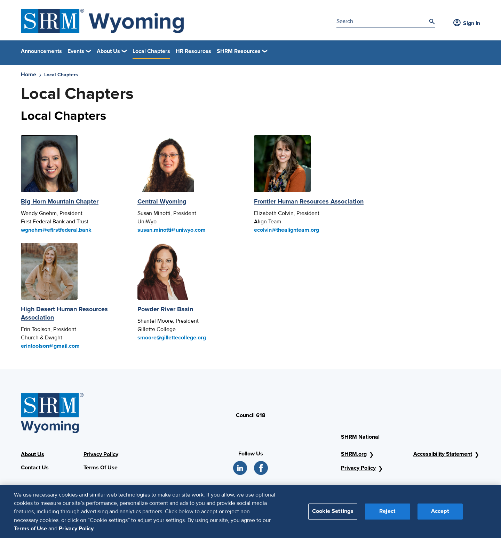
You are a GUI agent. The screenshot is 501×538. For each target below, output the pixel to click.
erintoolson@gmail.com (50, 346)
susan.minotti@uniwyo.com (171, 230)
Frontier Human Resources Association (309, 201)
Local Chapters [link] (151, 51)
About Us (32, 454)
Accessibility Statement (442, 454)
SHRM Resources (239, 51)
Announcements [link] (41, 51)
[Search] (432, 21)
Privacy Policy (101, 454)
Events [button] (75, 51)
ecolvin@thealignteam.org (286, 230)
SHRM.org (354, 454)
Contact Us (35, 467)
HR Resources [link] (193, 51)
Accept (440, 513)
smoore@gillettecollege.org (171, 337)
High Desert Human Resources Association (64, 313)
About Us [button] (108, 51)
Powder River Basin (165, 309)
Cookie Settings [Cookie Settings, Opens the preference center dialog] (332, 513)
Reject (387, 513)
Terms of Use (30, 531)
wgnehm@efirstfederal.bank (56, 230)
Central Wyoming (161, 201)
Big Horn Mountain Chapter (59, 201)
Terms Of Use (101, 467)
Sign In (466, 23)
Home (28, 74)
